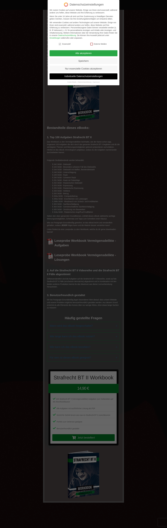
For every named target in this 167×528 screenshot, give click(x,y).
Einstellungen (55, 38)
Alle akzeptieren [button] (83, 53)
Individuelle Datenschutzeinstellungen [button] (83, 76)
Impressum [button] (96, 82)
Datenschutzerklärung (67, 35)
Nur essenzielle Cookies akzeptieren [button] (83, 68)
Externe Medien (98, 44)
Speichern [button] (83, 61)
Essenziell (64, 44)
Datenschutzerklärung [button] (85, 82)
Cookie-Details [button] (72, 82)
